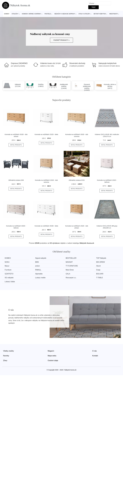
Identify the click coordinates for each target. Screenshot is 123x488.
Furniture (8, 270)
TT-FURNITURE (72, 266)
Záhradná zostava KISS (77, 180)
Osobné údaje (53, 360)
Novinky (6, 356)
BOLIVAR (99, 274)
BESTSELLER (71, 258)
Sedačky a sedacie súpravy (64, 14)
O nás (94, 351)
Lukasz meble (40, 278)
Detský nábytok (100, 14)
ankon (37, 266)
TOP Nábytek (101, 258)
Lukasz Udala (10, 281)
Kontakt (95, 356)
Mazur (7, 266)
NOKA (7, 262)
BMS (37, 262)
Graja (98, 270)
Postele (48, 14)
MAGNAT (69, 262)
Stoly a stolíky (84, 14)
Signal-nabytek (40, 258)
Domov (6, 14)
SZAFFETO (9, 274)
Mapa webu (52, 356)
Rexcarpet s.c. (71, 278)
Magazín (51, 351)
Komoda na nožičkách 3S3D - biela (46, 226)
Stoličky (15, 14)
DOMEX (8, 258)
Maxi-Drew (70, 270)
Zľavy (5, 360)
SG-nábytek (9, 278)
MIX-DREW (100, 262)
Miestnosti (113, 14)
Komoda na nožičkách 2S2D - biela (46, 134)
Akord (98, 266)
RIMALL (38, 270)
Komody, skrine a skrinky (31, 14)
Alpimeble (39, 274)
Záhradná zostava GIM (16, 180)
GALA (68, 274)
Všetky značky (8, 351)
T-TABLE (99, 278)
